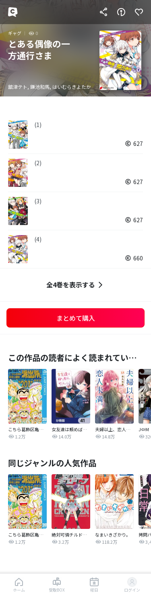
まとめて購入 (75, 318)
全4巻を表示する (75, 285)
